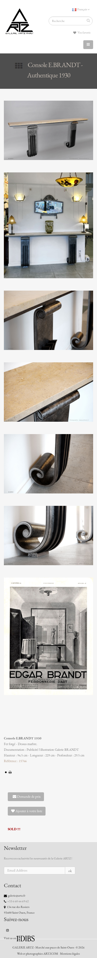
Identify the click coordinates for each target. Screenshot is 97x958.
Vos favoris (82, 33)
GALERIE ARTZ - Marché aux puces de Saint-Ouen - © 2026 (48, 947)
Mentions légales (70, 953)
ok (70, 871)
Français (81, 9)
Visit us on (10, 938)
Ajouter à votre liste (26, 811)
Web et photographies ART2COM (37, 953)
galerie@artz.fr (16, 895)
